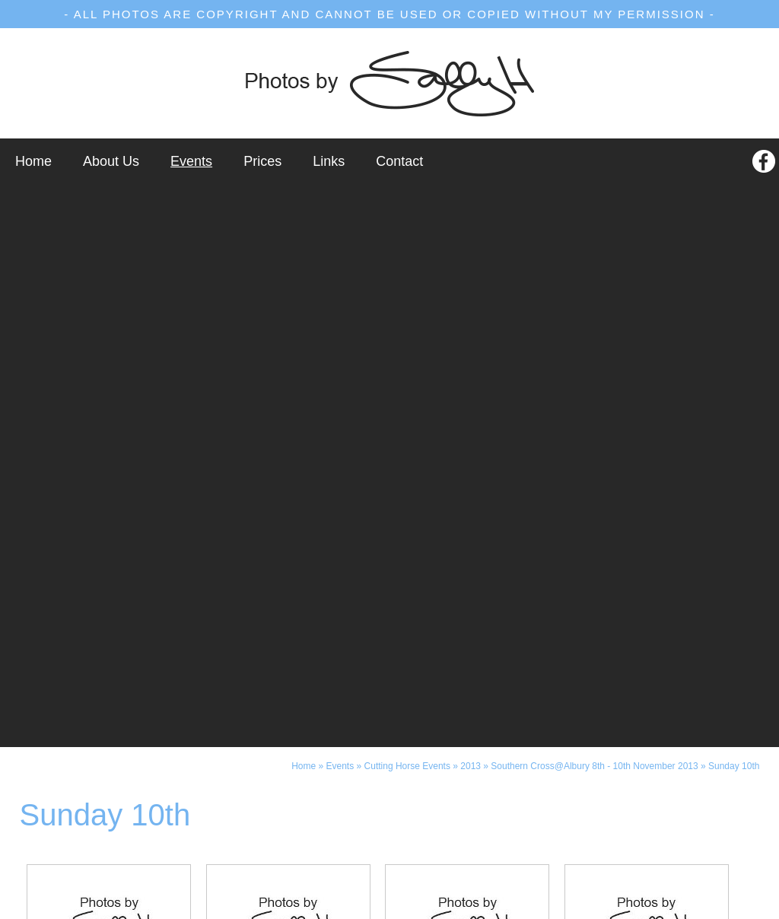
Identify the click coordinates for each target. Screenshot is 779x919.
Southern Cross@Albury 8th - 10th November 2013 (594, 203)
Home (33, 161)
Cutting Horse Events (407, 203)
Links (329, 161)
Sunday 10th (733, 203)
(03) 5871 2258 (305, 814)
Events (191, 161)
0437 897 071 (480, 814)
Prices (262, 161)
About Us (111, 161)
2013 (470, 203)
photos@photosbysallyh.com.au (389, 859)
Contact (399, 161)
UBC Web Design (559, 906)
